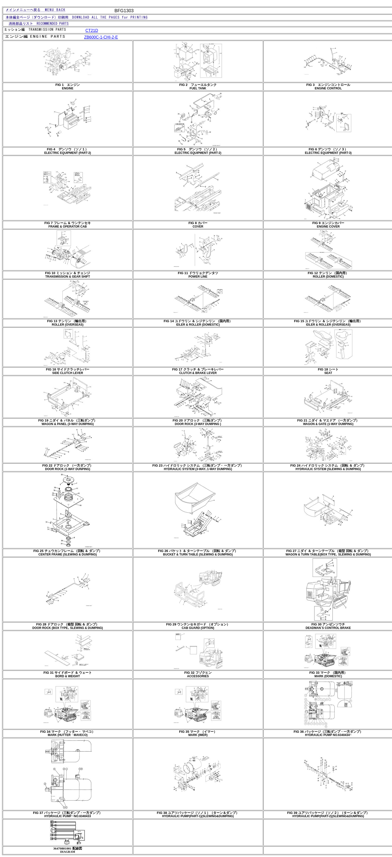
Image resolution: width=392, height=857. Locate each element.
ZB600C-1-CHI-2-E (101, 37)
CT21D (92, 30)
